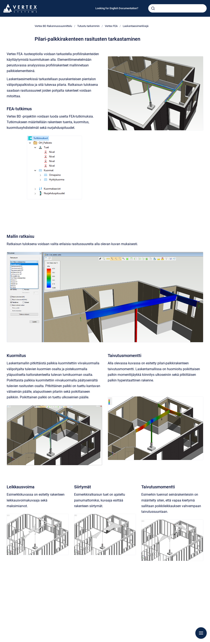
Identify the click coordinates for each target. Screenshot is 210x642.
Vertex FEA (111, 26)
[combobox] (177, 8)
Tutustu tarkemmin (88, 26)
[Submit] (153, 8)
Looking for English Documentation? (116, 8)
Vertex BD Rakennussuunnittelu (53, 26)
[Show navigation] (201, 633)
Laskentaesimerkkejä (135, 26)
